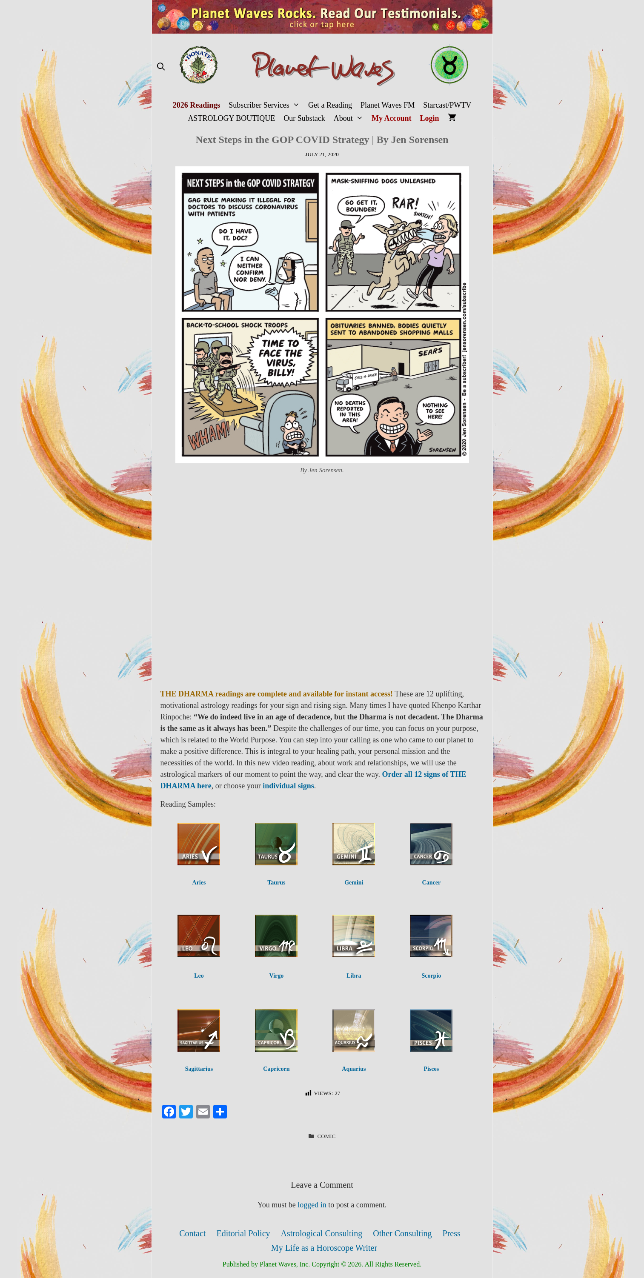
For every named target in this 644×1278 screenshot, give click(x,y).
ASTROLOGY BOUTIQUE (231, 118)
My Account (392, 118)
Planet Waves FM (388, 105)
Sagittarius (199, 1069)
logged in (312, 1205)
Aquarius (354, 1069)
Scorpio (431, 976)
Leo (199, 976)
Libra (353, 976)
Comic (327, 1136)
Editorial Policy (243, 1233)
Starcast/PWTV (447, 105)
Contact (192, 1233)
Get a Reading (330, 105)
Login (429, 118)
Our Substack (304, 118)
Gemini (353, 882)
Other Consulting (402, 1233)
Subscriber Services (266, 105)
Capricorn (276, 1069)
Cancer (431, 882)
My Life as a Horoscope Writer (324, 1247)
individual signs (288, 786)
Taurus (276, 882)
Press (452, 1233)
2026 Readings (196, 105)
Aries (199, 882)
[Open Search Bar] (161, 67)
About (350, 118)
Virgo (276, 976)
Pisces (431, 1069)
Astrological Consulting (322, 1233)
